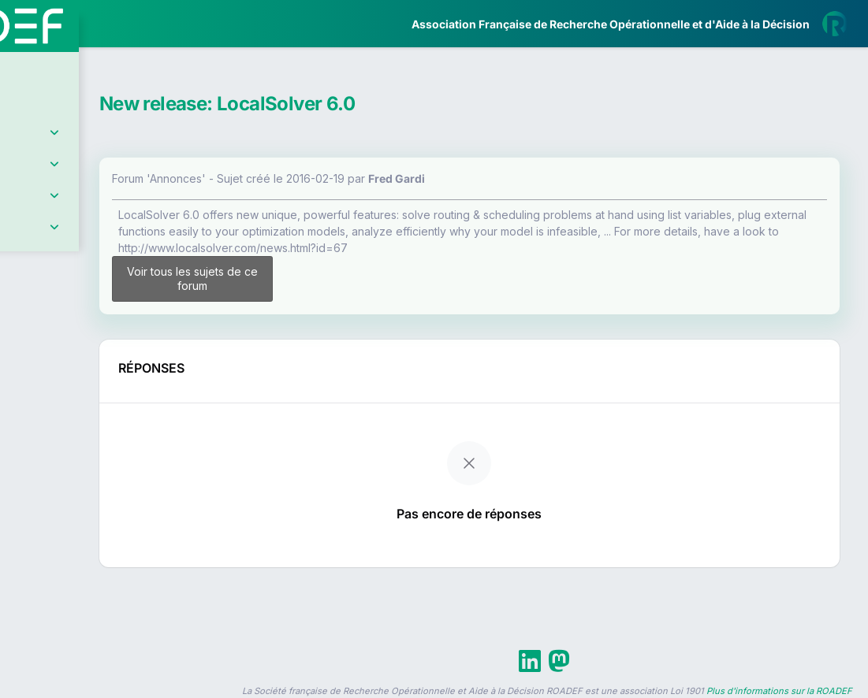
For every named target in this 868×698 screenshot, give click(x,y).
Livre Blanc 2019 (80, 582)
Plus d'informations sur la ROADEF (779, 690)
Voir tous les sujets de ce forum (307, 278)
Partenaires (64, 362)
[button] (23, 467)
